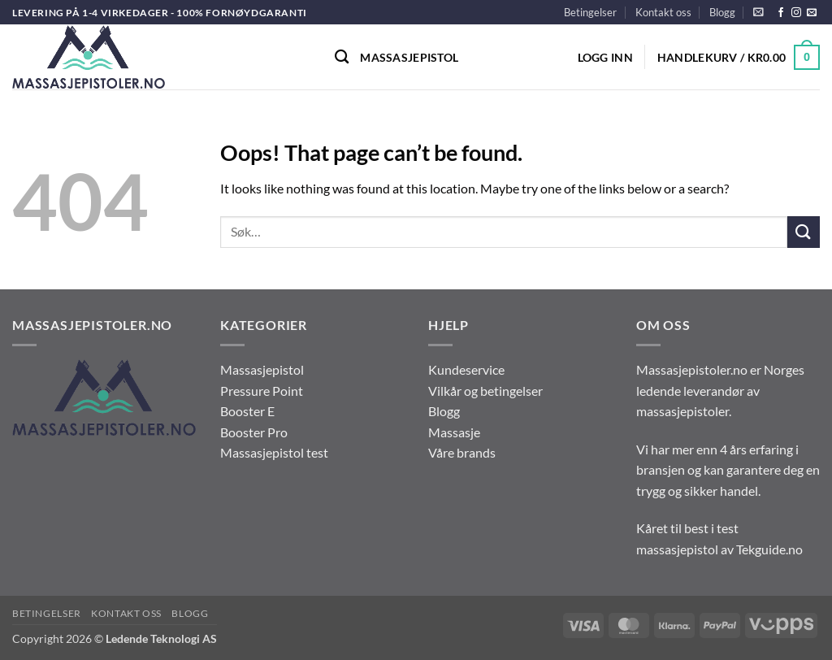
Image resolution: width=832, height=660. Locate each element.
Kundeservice (466, 369)
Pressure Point (261, 390)
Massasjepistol (409, 57)
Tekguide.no (769, 549)
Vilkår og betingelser (485, 390)
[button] (758, 12)
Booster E (247, 411)
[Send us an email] (812, 13)
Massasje (454, 432)
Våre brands (462, 452)
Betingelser (590, 12)
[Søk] (342, 57)
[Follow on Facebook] (781, 13)
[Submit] (803, 232)
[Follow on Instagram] (796, 13)
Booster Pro (254, 432)
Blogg (722, 12)
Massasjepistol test (274, 452)
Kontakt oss (663, 12)
